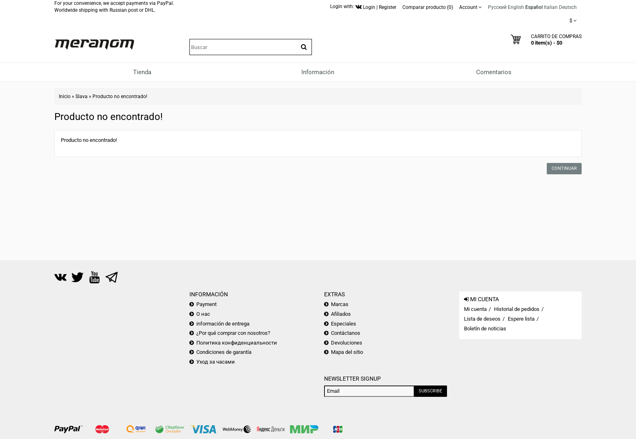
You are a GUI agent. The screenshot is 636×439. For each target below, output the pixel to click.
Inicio (65, 96)
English (516, 7)
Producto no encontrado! (119, 96)
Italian (551, 7)
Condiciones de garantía (223, 352)
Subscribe (430, 391)
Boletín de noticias (485, 329)
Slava (81, 96)
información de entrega (222, 324)
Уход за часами (215, 362)
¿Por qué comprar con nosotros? (233, 333)
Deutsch (568, 7)
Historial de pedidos (516, 309)
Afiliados (341, 314)
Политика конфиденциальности (236, 343)
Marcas (339, 304)
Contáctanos (345, 333)
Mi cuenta (475, 309)
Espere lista (521, 319)
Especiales (343, 324)
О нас (203, 314)
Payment (206, 304)
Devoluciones (346, 343)
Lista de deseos (482, 319)
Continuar (564, 168)
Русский (497, 7)
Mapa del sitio (347, 352)
